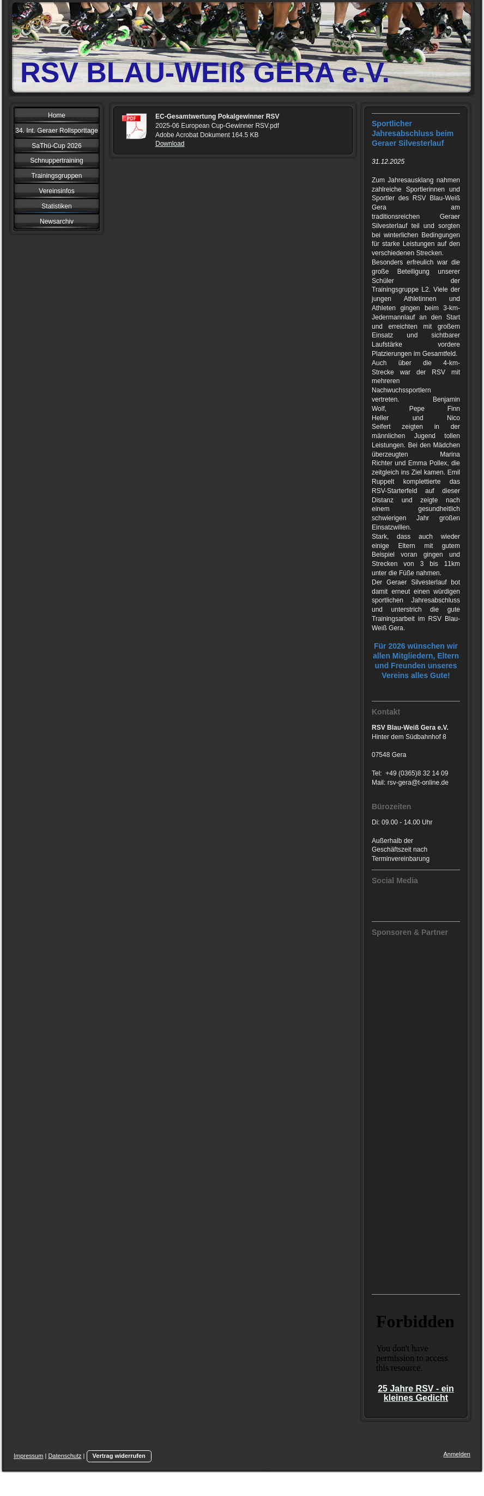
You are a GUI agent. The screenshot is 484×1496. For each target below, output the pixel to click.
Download (169, 143)
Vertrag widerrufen (119, 1455)
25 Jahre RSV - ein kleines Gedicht (416, 1393)
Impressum (28, 1455)
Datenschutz (64, 1455)
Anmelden (456, 1454)
